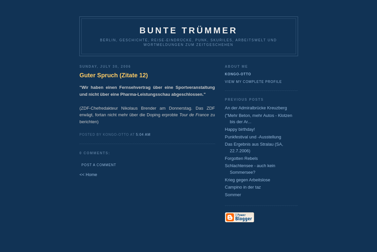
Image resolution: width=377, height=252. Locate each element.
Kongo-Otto (238, 74)
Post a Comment (99, 165)
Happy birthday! (240, 129)
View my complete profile (253, 82)
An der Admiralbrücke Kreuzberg (256, 107)
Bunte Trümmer (188, 30)
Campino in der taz (243, 187)
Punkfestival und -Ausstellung (253, 136)
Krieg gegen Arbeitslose (247, 179)
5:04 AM (143, 134)
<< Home (88, 174)
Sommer (233, 194)
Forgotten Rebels (241, 158)
